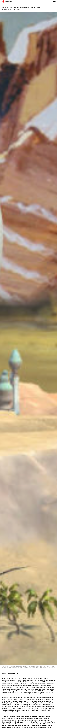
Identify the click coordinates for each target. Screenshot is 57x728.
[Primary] (54, 1)
